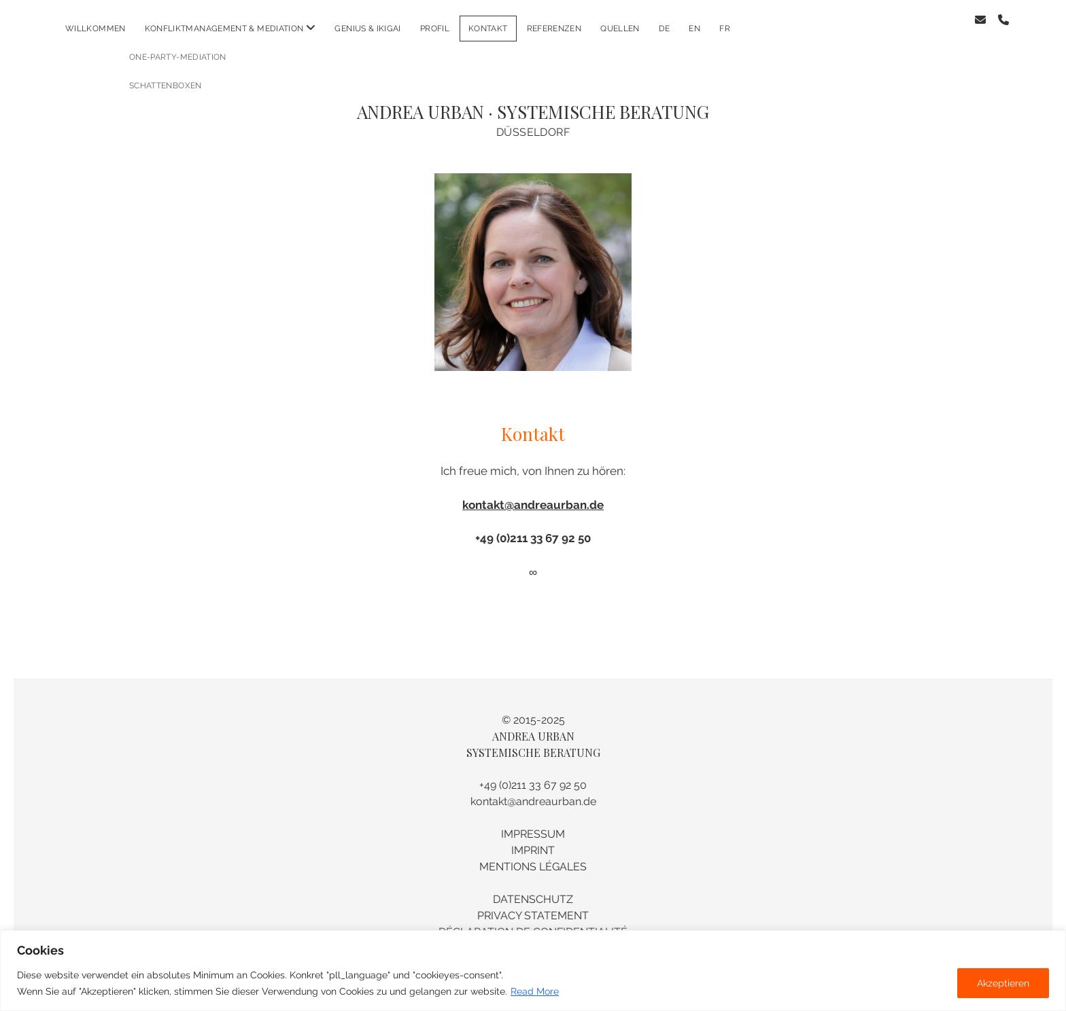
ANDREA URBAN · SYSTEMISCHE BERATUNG (533, 101)
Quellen (620, 28)
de (664, 28)
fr (724, 28)
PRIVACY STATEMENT (533, 904)
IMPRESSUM (533, 823)
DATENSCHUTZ (533, 888)
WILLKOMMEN (95, 28)
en (694, 28)
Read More (535, 991)
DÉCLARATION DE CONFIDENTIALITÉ (533, 921)
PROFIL (434, 28)
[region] (533, 970)
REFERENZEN (554, 28)
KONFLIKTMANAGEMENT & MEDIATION (224, 28)
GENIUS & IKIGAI (367, 28)
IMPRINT (533, 839)
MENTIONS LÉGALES (533, 855)
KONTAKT (488, 28)
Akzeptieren (1003, 983)
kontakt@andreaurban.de (533, 494)
